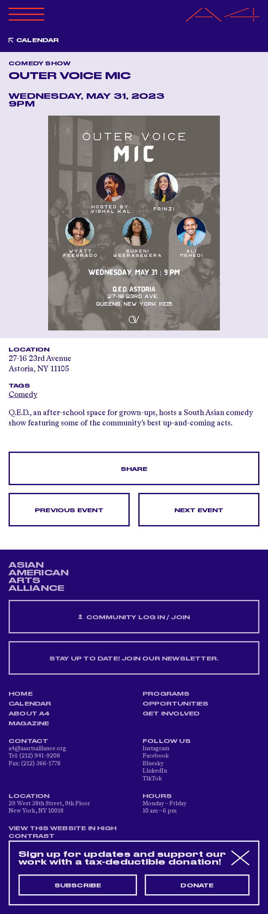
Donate (196, 885)
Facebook (156, 756)
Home (21, 694)
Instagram (156, 749)
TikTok (152, 779)
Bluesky (153, 764)
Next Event (199, 510)
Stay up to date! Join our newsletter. (134, 658)
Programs (166, 694)
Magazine (29, 723)
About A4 (29, 713)
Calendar (37, 40)
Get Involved (171, 713)
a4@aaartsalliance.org (37, 749)
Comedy (23, 395)
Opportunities (176, 703)
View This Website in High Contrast (62, 832)
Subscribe (78, 885)
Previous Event (69, 510)
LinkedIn (155, 771)
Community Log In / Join (134, 617)
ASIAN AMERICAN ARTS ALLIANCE (39, 576)
